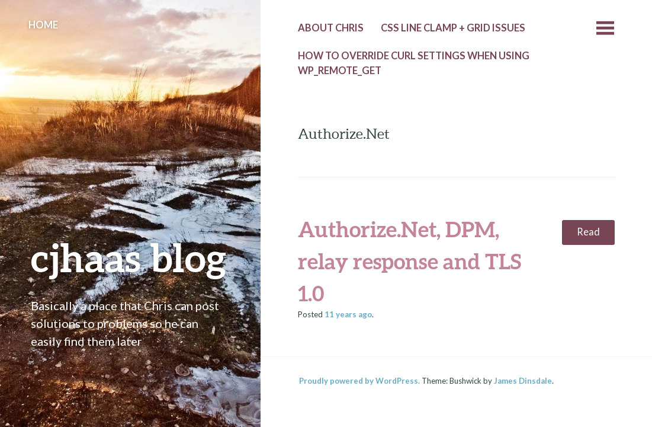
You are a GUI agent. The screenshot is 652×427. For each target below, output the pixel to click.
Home (43, 25)
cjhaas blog (128, 257)
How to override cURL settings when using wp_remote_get (413, 63)
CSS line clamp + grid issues (453, 28)
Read (588, 232)
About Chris (331, 28)
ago (348, 314)
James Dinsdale (523, 380)
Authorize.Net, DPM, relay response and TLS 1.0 (409, 261)
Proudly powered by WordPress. (359, 380)
